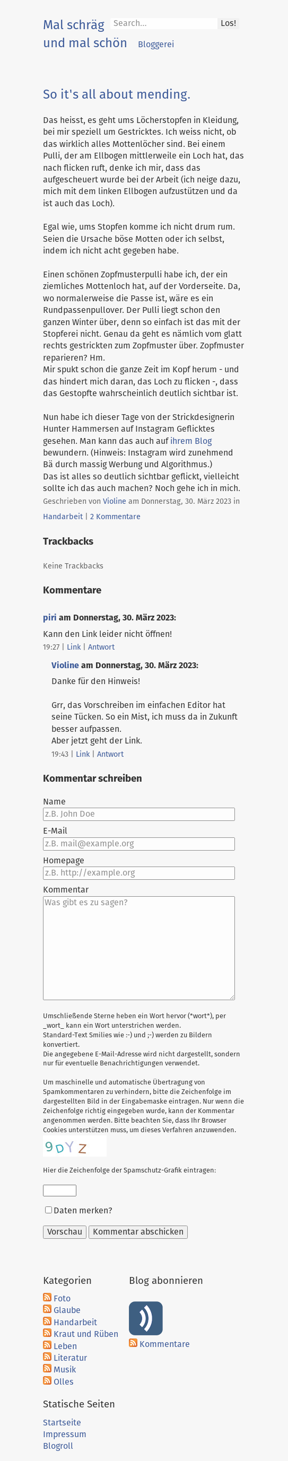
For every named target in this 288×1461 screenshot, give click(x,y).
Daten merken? (83, 1210)
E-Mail (55, 831)
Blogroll (58, 1446)
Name (54, 802)
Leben (65, 1346)
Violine (114, 501)
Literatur (70, 1358)
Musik (65, 1370)
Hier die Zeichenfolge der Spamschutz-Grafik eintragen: (129, 1170)
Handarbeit (63, 517)
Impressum (64, 1434)
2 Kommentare (115, 517)
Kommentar (66, 890)
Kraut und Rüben (86, 1334)
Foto (62, 1298)
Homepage (63, 860)
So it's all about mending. (116, 95)
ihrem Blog (191, 441)
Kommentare (164, 1344)
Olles (64, 1382)
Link (74, 647)
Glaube (67, 1310)
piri (50, 618)
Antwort (101, 647)
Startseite (62, 1423)
